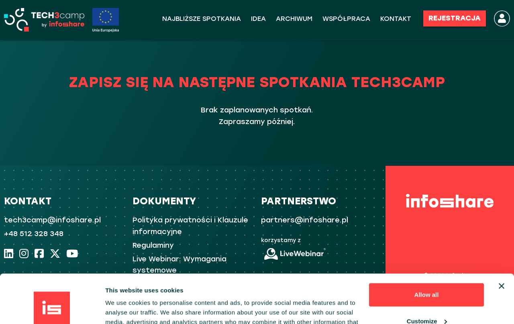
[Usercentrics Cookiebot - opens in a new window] (52, 308)
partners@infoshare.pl (304, 220)
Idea (258, 18)
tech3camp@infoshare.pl (52, 220)
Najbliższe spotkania (201, 18)
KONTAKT (395, 18)
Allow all (426, 249)
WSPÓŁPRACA (346, 18)
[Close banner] (501, 240)
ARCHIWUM (294, 18)
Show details (124, 308)
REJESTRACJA (454, 18)
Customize (427, 275)
